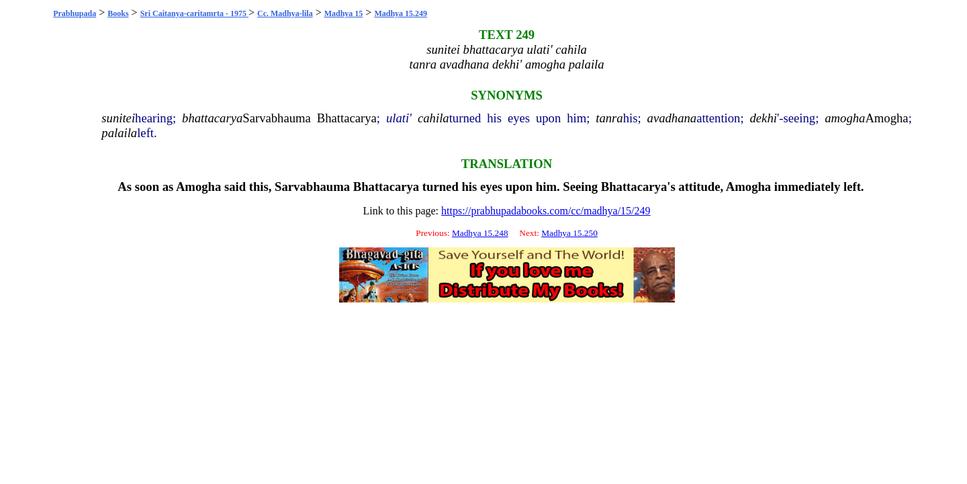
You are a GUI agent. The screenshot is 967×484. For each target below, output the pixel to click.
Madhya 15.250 (569, 233)
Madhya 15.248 (480, 233)
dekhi (763, 118)
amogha (845, 118)
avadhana (672, 118)
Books (117, 13)
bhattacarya (212, 118)
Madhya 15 (343, 13)
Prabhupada (74, 13)
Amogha (886, 118)
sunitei (118, 118)
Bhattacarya (347, 118)
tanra (609, 118)
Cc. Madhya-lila (285, 13)
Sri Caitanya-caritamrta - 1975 (194, 13)
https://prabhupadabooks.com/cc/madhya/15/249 (546, 210)
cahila (433, 118)
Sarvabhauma (276, 118)
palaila (119, 133)
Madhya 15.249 (400, 13)
